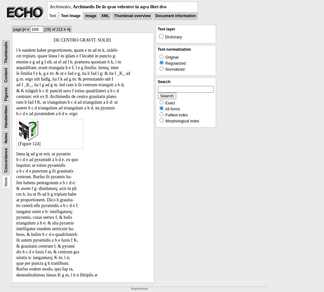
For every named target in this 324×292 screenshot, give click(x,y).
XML (105, 16)
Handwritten (6, 117)
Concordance (6, 160)
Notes (6, 138)
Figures (6, 94)
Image (91, 16)
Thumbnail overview (132, 16)
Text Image (71, 16)
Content (6, 75)
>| (68, 29)
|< (24, 29)
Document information (175, 16)
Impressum (139, 288)
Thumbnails (6, 52)
